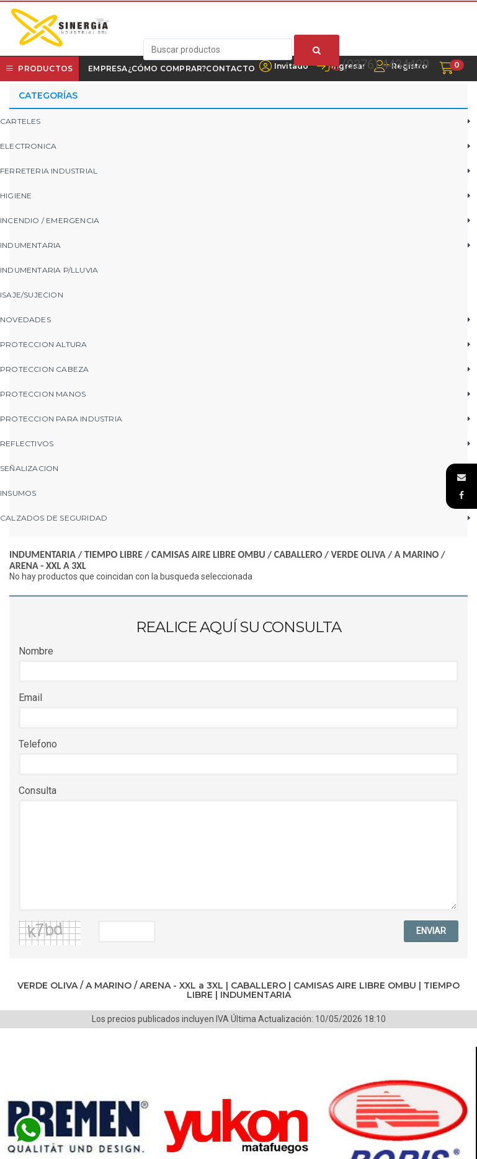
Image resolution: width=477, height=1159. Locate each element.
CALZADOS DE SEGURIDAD (53, 517)
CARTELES (20, 121)
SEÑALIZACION (29, 468)
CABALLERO (298, 554)
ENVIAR (431, 931)
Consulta (37, 790)
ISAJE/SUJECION (31, 294)
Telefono (38, 744)
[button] (461, 477)
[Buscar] (316, 50)
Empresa (107, 68)
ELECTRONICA (28, 146)
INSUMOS (18, 493)
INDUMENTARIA (30, 245)
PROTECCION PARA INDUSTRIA (61, 418)
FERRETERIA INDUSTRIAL (48, 170)
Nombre (36, 651)
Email (30, 697)
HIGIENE (16, 195)
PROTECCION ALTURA (43, 344)
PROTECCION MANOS (43, 394)
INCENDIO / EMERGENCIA (49, 220)
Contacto (230, 68)
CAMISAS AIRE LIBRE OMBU (208, 554)
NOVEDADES (25, 319)
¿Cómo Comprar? (167, 68)
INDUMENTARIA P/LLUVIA (49, 270)
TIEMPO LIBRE (113, 554)
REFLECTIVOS (26, 443)
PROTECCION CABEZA (44, 369)
